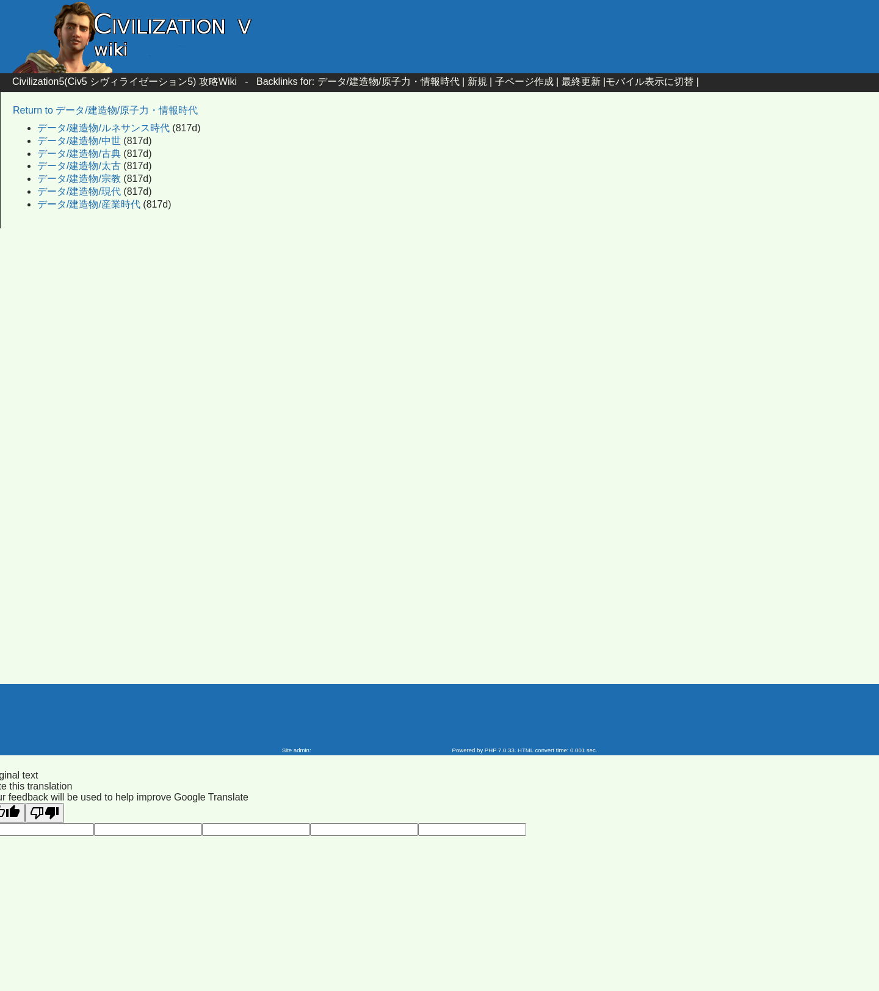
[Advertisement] (335, 337)
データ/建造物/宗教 (79, 178)
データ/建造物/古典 (79, 153)
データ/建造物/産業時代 (88, 204)
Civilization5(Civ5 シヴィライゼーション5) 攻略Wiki (124, 81)
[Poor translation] (44, 813)
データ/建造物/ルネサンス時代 (103, 128)
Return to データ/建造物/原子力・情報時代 (105, 110)
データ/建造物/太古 (79, 166)
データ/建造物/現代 (79, 191)
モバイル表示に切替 (649, 81)
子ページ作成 (524, 81)
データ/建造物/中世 (79, 141)
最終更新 (581, 81)
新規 (477, 81)
